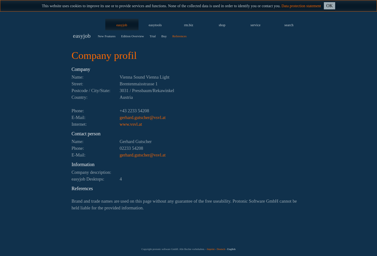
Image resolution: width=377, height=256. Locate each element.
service (256, 25)
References (179, 36)
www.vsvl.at (131, 124)
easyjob (121, 25)
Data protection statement (301, 6)
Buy (164, 36)
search (288, 25)
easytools (155, 25)
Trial (153, 36)
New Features (107, 36)
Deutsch (221, 249)
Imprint (211, 249)
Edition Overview (132, 36)
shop (222, 25)
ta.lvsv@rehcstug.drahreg (143, 117)
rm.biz (188, 25)
